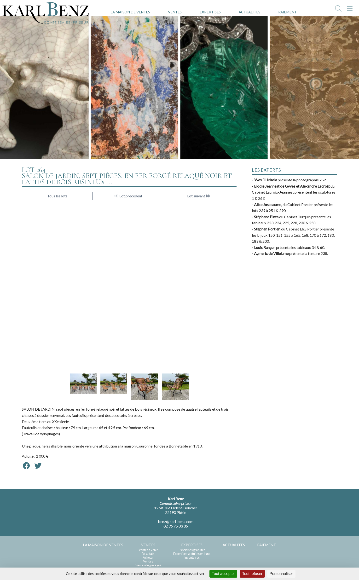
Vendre (148, 561)
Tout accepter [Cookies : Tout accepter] (223, 574)
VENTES (175, 12)
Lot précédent (128, 196)
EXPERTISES (210, 12)
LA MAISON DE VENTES (130, 12)
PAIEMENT (287, 12)
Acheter (148, 557)
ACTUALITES (249, 12)
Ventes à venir (148, 550)
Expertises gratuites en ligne (191, 554)
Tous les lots (57, 196)
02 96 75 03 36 (175, 526)
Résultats (148, 554)
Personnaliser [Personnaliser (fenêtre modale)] (281, 574)
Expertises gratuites (192, 550)
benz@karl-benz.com (175, 521)
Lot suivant (199, 196)
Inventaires (192, 557)
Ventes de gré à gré (148, 565)
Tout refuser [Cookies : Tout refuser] (252, 574)
